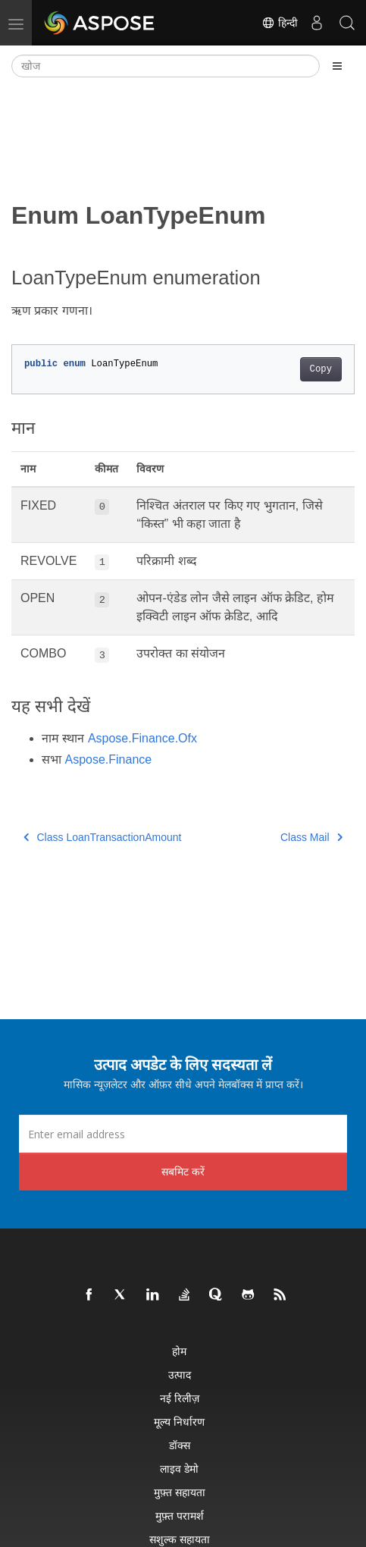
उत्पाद (179, 1374)
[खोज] (165, 66)
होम (179, 1351)
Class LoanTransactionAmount (102, 837)
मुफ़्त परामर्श (179, 1515)
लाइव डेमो (179, 1468)
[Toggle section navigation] (337, 66)
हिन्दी (279, 23)
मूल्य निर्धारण (179, 1421)
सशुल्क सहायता (179, 1539)
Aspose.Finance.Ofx (142, 738)
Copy (321, 369)
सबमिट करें (183, 1171)
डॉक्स (179, 1445)
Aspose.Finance (108, 759)
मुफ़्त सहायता (179, 1492)
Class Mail (311, 837)
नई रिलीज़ (179, 1398)
